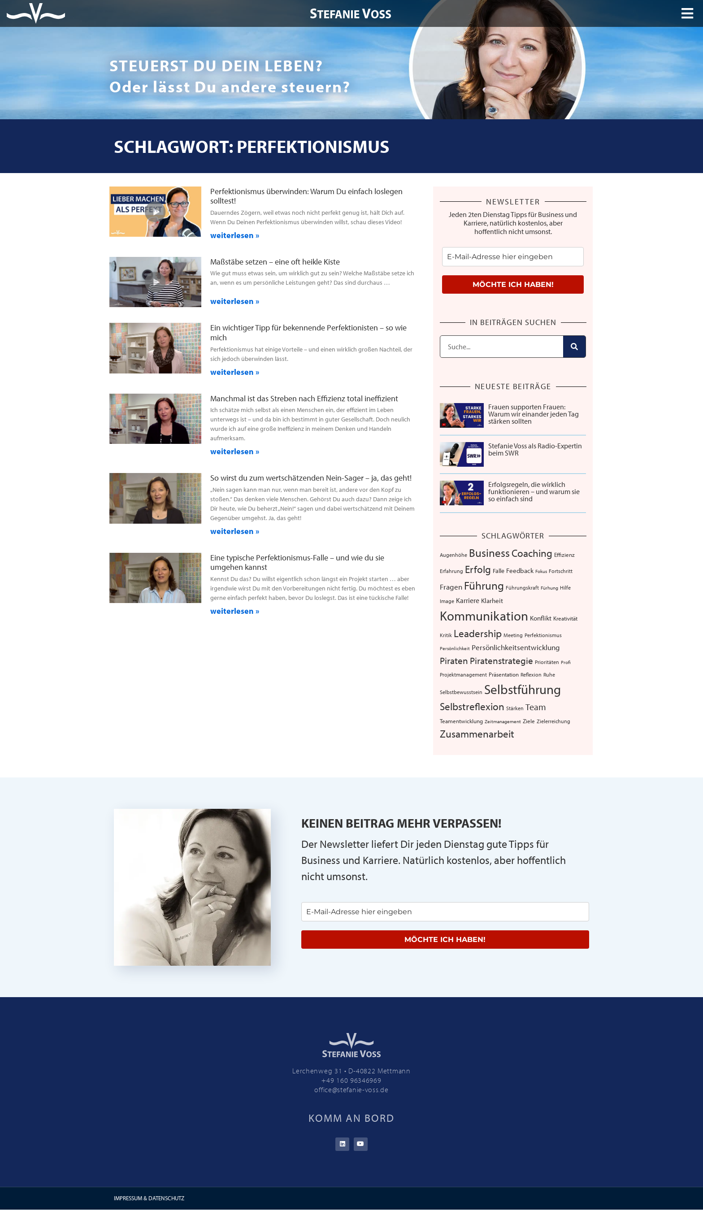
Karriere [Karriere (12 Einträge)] (467, 600)
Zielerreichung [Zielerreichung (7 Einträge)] (553, 721)
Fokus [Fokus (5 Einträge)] (541, 571)
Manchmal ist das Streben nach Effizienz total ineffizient (304, 398)
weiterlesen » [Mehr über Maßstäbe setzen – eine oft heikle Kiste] (234, 301)
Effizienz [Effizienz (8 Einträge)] (564, 554)
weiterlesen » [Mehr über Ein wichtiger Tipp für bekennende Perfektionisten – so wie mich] (234, 372)
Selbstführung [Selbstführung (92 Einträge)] (522, 689)
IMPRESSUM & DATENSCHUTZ (149, 1199)
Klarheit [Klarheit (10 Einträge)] (492, 600)
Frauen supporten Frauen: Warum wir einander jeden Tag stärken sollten (533, 413)
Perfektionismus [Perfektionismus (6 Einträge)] (543, 635)
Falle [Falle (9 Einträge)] (498, 571)
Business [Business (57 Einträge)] (489, 552)
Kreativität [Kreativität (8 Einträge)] (565, 618)
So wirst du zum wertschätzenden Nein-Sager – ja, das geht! (311, 478)
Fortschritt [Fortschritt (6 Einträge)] (561, 571)
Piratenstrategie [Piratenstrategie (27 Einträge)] (501, 660)
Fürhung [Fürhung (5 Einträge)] (549, 588)
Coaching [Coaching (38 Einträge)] (532, 553)
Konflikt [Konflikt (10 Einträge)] (540, 618)
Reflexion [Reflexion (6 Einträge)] (531, 674)
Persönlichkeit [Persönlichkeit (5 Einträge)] (455, 648)
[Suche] (574, 346)
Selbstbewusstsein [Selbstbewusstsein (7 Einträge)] (461, 691)
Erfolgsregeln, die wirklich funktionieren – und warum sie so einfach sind (534, 491)
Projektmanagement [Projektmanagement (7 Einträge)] (463, 674)
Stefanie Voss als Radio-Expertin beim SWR (535, 449)
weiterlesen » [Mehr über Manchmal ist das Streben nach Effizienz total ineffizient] (234, 451)
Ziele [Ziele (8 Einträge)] (529, 721)
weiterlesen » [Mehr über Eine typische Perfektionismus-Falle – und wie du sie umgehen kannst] (234, 611)
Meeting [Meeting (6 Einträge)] (513, 635)
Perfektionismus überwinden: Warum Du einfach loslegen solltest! (306, 196)
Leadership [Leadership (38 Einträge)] (478, 633)
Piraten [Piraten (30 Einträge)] (454, 660)
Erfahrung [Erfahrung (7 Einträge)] (451, 570)
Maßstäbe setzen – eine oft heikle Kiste (275, 261)
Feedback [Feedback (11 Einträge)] (520, 570)
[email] (513, 256)
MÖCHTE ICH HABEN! (513, 284)
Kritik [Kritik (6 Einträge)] (446, 635)
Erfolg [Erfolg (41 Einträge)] (478, 569)
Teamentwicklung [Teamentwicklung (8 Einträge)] (461, 721)
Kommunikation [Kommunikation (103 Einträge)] (484, 615)
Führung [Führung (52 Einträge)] (484, 585)
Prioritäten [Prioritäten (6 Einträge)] (547, 662)
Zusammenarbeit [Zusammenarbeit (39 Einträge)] (477, 733)
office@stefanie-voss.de (351, 1089)
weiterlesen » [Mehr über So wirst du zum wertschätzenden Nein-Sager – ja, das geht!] (234, 531)
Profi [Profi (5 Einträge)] (566, 662)
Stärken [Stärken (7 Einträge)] (515, 708)
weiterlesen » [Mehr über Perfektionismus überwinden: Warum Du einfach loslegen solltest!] (234, 235)
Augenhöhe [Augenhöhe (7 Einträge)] (453, 554)
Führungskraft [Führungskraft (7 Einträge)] (522, 587)
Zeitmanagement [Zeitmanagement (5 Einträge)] (503, 721)
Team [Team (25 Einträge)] (535, 706)
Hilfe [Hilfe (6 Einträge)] (565, 587)
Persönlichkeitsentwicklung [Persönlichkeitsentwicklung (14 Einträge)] (516, 647)
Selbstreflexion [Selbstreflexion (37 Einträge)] (472, 706)
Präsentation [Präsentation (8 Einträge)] (504, 674)
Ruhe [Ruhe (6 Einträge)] (549, 674)
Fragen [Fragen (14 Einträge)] (451, 586)
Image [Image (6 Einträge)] (447, 601)
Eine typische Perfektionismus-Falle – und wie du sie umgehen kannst (297, 562)
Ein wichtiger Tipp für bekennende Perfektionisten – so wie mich (308, 332)
